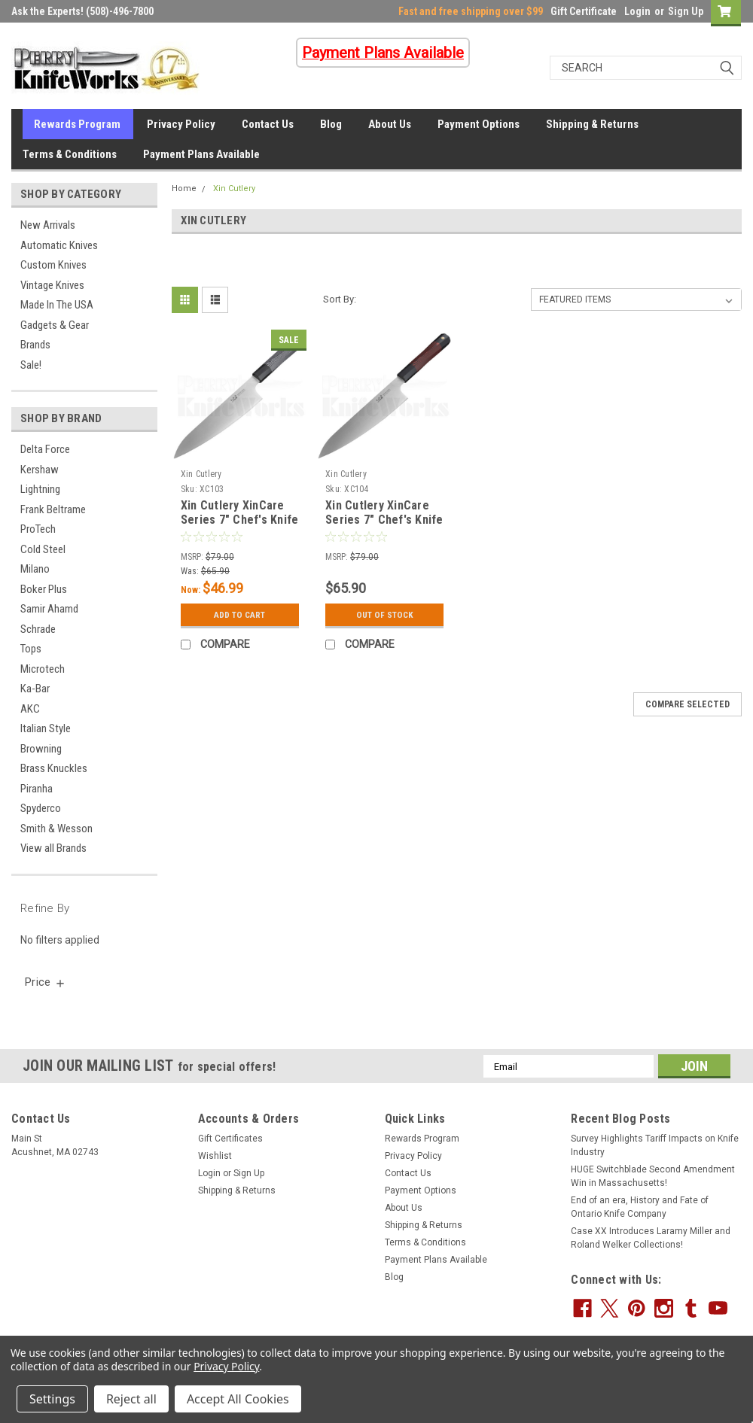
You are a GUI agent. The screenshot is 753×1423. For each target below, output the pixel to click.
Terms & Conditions (70, 154)
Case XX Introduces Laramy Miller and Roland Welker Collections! (650, 1238)
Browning (41, 749)
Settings (52, 1399)
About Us (389, 124)
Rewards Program (77, 124)
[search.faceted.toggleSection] (45, 982)
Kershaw (39, 469)
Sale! (30, 365)
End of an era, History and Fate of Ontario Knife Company (640, 1207)
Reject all (131, 1399)
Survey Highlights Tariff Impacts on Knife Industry (655, 1145)
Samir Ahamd (49, 609)
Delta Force (45, 449)
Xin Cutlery (234, 188)
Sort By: (339, 299)
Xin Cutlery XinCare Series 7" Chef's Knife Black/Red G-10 (384, 520)
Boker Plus (43, 589)
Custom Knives (53, 265)
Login (637, 11)
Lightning (40, 489)
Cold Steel (43, 549)
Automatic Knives (59, 245)
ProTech (38, 529)
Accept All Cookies (238, 1399)
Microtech (42, 669)
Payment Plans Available (201, 154)
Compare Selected (687, 704)
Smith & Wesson (56, 828)
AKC (30, 709)
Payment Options (478, 124)
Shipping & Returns (592, 124)
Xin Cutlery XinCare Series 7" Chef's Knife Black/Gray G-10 (240, 520)
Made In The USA (56, 305)
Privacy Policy (181, 124)
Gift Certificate (583, 11)
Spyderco (40, 808)
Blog (331, 124)
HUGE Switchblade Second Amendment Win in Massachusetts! (653, 1176)
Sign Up (685, 11)
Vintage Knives (52, 285)
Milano (35, 569)
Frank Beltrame (53, 509)
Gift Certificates (230, 1138)
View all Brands (53, 848)
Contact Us (268, 124)
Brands (35, 344)
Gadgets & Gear (54, 325)
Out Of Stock (384, 615)
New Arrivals (47, 225)
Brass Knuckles (53, 768)
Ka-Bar (35, 688)
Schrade (38, 629)
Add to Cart (240, 615)
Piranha (36, 788)
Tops (30, 648)
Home (184, 188)
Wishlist (215, 1156)
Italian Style (45, 728)
